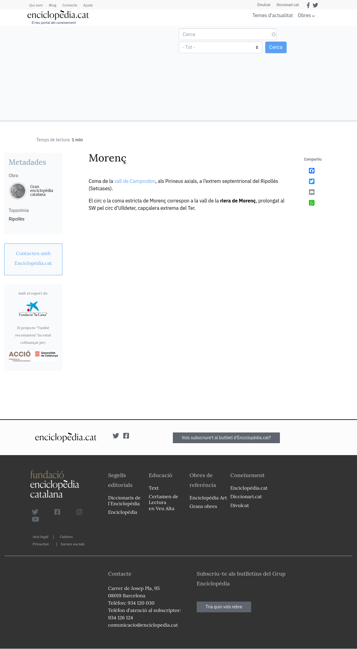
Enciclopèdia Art (208, 498)
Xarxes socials (72, 544)
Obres (304, 15)
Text (154, 488)
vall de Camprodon (134, 181)
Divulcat (263, 5)
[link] (33, 258)
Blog (52, 5)
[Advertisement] (90, 73)
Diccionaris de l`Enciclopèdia (124, 500)
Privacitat (41, 544)
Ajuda (88, 5)
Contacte (69, 5)
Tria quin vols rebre (224, 607)
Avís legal (40, 536)
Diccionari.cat (288, 5)
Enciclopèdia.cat (249, 488)
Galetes (66, 536)
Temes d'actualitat (272, 15)
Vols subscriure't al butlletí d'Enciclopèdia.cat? (226, 437)
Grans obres (203, 506)
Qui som (36, 5)
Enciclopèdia (122, 512)
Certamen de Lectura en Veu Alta (163, 502)
